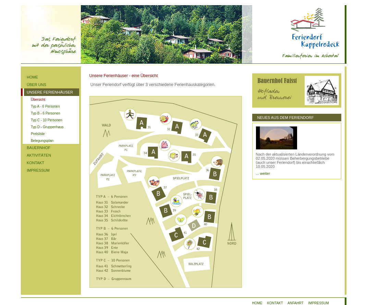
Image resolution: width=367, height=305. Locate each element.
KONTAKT (35, 163)
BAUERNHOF (38, 148)
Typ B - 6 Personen (45, 113)
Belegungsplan (42, 141)
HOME (32, 77)
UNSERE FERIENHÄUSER (50, 92)
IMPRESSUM (38, 170)
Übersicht (38, 99)
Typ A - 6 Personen (45, 106)
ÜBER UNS (36, 85)
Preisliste (38, 134)
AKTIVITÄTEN (39, 155)
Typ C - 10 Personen (46, 120)
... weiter (263, 173)
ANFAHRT (295, 303)
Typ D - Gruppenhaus (47, 127)
